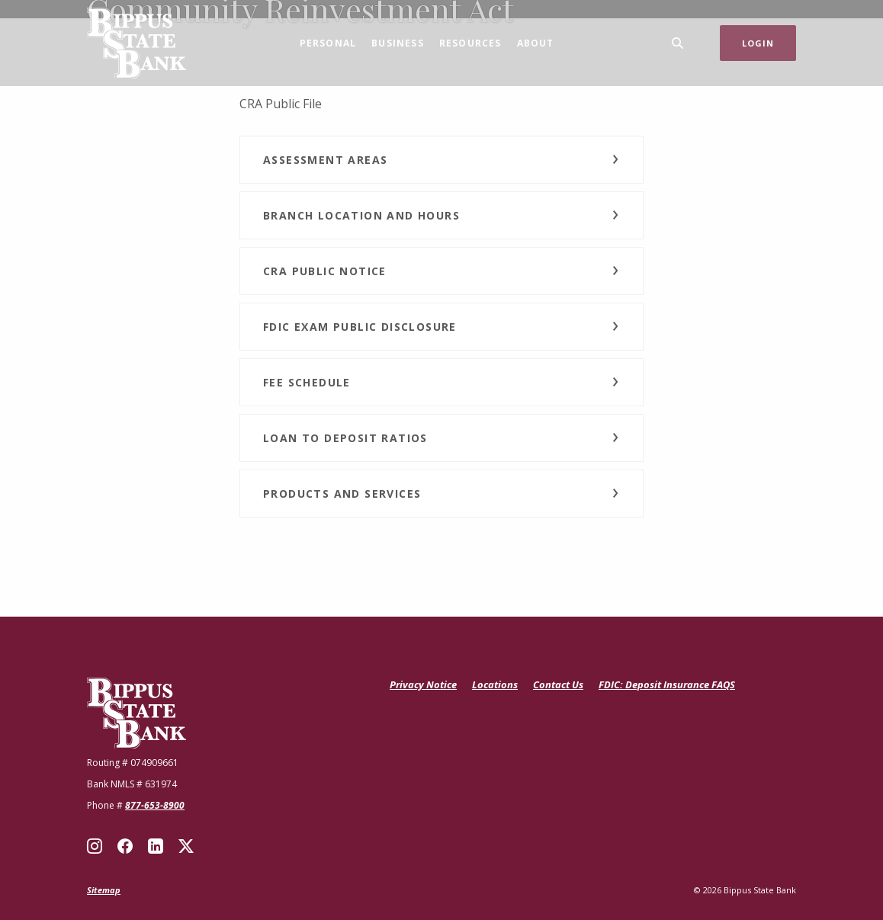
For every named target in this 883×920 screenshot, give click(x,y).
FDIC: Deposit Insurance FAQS (667, 685)
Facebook (125, 846)
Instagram (94, 846)
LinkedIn (155, 846)
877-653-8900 (155, 805)
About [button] (535, 43)
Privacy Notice (423, 684)
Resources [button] (470, 43)
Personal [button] (328, 43)
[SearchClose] (678, 43)
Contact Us (558, 684)
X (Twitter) (186, 846)
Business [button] (397, 43)
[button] (441, 160)
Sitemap (103, 890)
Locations (495, 684)
